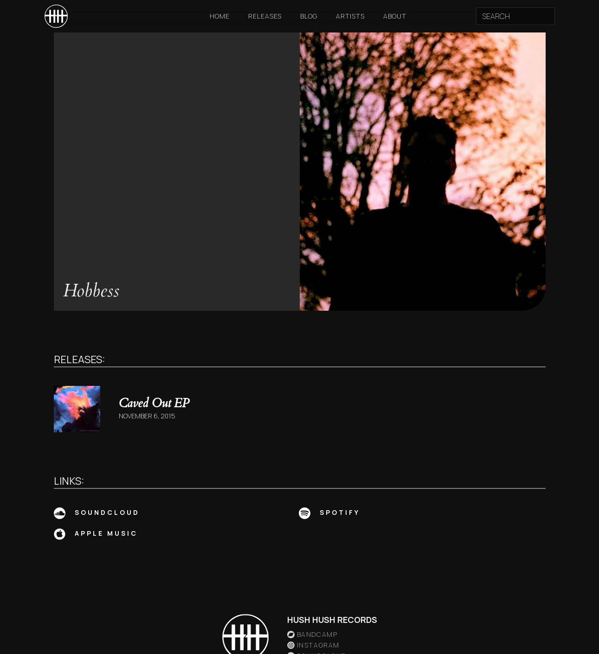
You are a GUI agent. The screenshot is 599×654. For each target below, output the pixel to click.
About (394, 16)
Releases (265, 16)
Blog (308, 16)
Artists (350, 16)
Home (220, 16)
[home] (56, 16)
